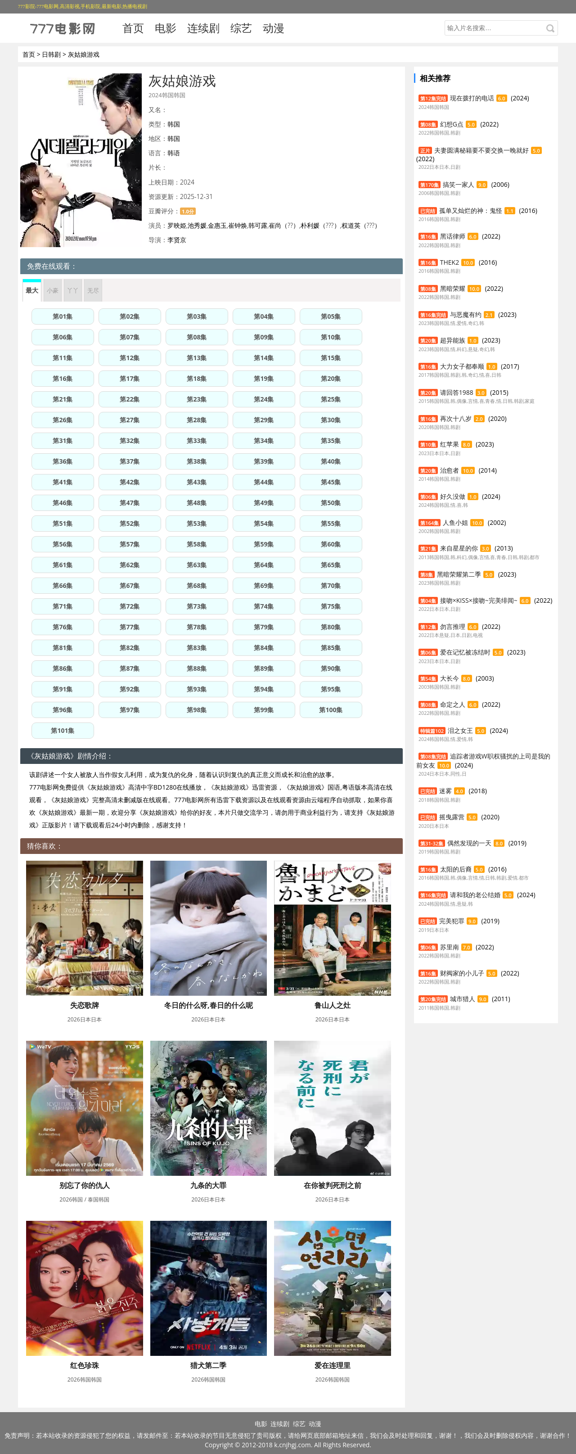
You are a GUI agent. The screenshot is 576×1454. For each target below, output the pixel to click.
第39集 (264, 461)
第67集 (130, 585)
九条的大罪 (208, 1185)
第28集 (197, 419)
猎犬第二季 (208, 1365)
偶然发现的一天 (469, 843)
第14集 (264, 357)
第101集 (62, 730)
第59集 (264, 544)
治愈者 (449, 470)
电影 (165, 27)
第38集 (197, 461)
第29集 (264, 419)
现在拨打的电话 (472, 98)
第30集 (331, 419)
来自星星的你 (459, 548)
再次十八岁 (456, 418)
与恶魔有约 (466, 314)
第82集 (130, 647)
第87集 (130, 668)
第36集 (62, 461)
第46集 (62, 502)
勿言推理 (452, 626)
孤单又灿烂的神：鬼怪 (470, 210)
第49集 (264, 502)
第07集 (130, 337)
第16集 (62, 378)
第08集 (197, 337)
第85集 (331, 647)
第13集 (197, 357)
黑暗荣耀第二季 (459, 574)
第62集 (130, 564)
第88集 (197, 668)
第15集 (331, 357)
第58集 (197, 544)
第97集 (130, 709)
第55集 (331, 523)
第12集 (130, 357)
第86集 (62, 668)
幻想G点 (452, 124)
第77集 (130, 627)
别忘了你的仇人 (84, 1185)
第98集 (197, 709)
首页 (133, 27)
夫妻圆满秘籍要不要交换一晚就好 (481, 150)
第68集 (197, 585)
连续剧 (203, 27)
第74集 (264, 606)
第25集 (331, 399)
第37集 (130, 461)
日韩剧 (51, 54)
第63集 (197, 564)
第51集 (62, 523)
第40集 (331, 461)
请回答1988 (456, 392)
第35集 (331, 440)
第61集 (62, 564)
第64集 (264, 564)
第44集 (264, 482)
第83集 (197, 647)
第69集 (264, 585)
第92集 (130, 689)
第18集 (197, 378)
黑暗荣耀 (452, 288)
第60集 (331, 544)
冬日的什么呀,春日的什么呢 (208, 1005)
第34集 (264, 440)
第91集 (62, 689)
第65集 (331, 564)
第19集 (264, 378)
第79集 (264, 627)
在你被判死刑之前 (332, 1185)
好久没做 (452, 496)
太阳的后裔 (456, 869)
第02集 (130, 316)
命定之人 (452, 704)
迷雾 (445, 790)
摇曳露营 (451, 817)
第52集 (130, 523)
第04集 (264, 316)
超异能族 (452, 340)
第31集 (62, 440)
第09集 (264, 337)
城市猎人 (462, 998)
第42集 (130, 482)
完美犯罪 (451, 921)
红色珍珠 (84, 1365)
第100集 (330, 709)
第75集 (331, 606)
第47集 (130, 502)
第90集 (331, 668)
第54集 (264, 523)
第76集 (62, 627)
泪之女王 (460, 730)
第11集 (62, 357)
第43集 (197, 482)
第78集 (197, 627)
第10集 (331, 337)
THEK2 (449, 262)
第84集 (264, 647)
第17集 (130, 378)
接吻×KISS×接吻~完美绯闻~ (479, 600)
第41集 (62, 482)
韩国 (173, 124)
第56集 (62, 544)
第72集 (130, 606)
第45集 (331, 482)
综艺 (241, 27)
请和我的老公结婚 (475, 894)
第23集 (197, 399)
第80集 (331, 627)
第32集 (130, 440)
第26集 (62, 419)
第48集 (197, 502)
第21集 (62, 399)
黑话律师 (452, 236)
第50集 (331, 502)
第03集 (197, 316)
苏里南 (449, 947)
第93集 (197, 689)
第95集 (331, 689)
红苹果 (449, 444)
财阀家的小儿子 (462, 973)
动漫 (273, 27)
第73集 (197, 606)
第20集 (331, 378)
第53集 (197, 523)
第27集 (130, 419)
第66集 (62, 585)
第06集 (62, 337)
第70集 (331, 585)
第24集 (264, 399)
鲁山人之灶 (333, 1005)
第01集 (62, 316)
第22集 (130, 399)
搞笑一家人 (458, 184)
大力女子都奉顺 (462, 366)
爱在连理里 (333, 1365)
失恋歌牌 (84, 1005)
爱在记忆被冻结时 (465, 652)
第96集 (62, 709)
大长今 (449, 678)
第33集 (197, 440)
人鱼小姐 (455, 522)
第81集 (62, 647)
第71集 (62, 606)
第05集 (331, 316)
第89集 (264, 668)
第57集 (130, 544)
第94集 (264, 689)
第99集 (264, 709)
